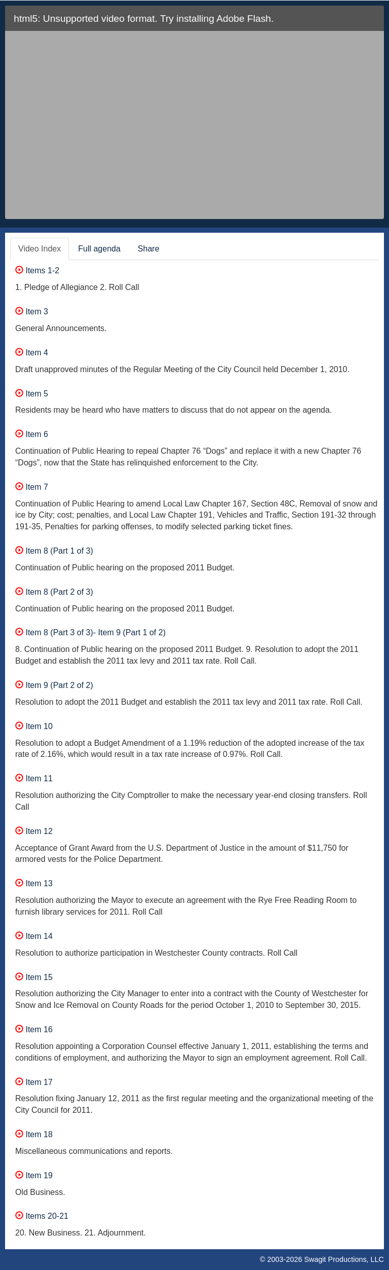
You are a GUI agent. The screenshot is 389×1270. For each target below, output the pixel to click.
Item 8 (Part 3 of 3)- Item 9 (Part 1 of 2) (90, 632)
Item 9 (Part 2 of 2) (54, 685)
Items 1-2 (37, 270)
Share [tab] (149, 248)
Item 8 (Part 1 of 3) (54, 551)
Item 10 (34, 726)
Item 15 (34, 977)
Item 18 (34, 1134)
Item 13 (34, 883)
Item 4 (31, 352)
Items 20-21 (41, 1216)
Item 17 (34, 1082)
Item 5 (31, 393)
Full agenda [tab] (99, 248)
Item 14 (34, 936)
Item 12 (34, 831)
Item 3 (31, 311)
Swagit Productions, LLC (344, 1259)
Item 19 (34, 1175)
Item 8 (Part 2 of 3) (54, 592)
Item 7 (31, 487)
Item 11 (34, 778)
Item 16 (34, 1029)
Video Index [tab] (39, 248)
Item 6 (31, 434)
